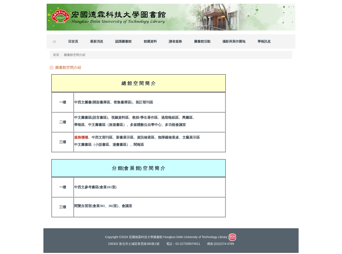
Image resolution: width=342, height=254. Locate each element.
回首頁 (73, 41)
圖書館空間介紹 (74, 55)
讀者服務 (175, 41)
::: (54, 41)
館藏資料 (150, 41)
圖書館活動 (202, 41)
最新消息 (96, 41)
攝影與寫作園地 (233, 41)
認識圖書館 (123, 41)
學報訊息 (264, 41)
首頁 (56, 55)
